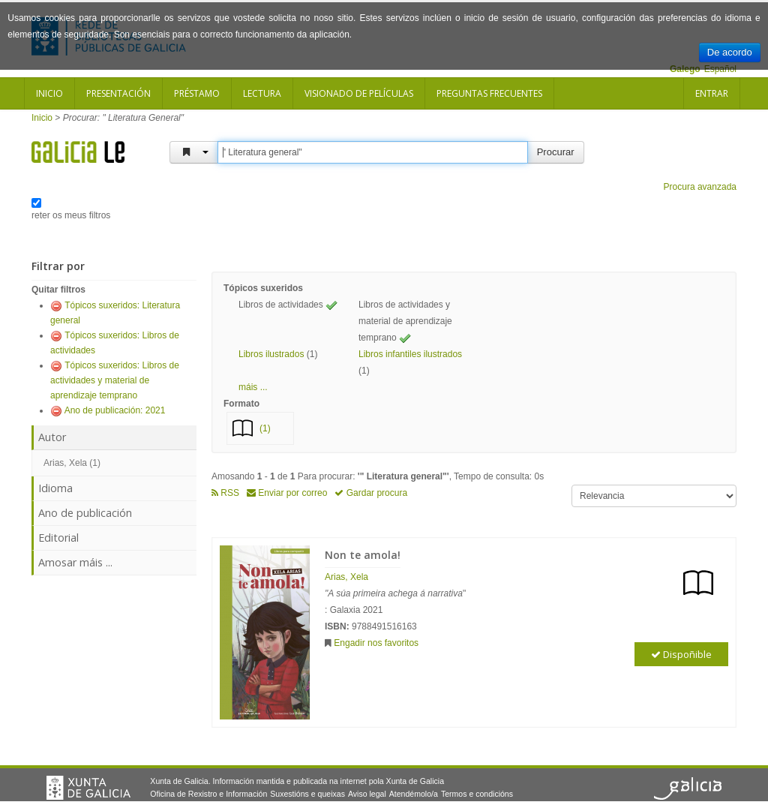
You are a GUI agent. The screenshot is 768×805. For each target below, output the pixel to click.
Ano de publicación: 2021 (115, 410)
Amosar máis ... (75, 562)
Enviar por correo (287, 493)
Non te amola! (362, 555)
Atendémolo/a (413, 793)
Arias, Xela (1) (72, 463)
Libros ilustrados (271, 354)
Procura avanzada (700, 187)
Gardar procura (370, 493)
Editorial (58, 537)
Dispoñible (681, 654)
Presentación (118, 93)
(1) (265, 428)
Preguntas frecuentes (489, 93)
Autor (52, 437)
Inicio (49, 93)
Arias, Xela (346, 577)
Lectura (262, 93)
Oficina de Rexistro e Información (208, 793)
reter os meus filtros (71, 215)
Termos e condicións (477, 793)
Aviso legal (367, 793)
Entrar (711, 93)
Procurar (555, 152)
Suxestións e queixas (307, 793)
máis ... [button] (253, 387)
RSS (225, 493)
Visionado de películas (358, 93)
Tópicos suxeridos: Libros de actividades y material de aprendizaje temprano (114, 380)
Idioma (55, 488)
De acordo (729, 52)
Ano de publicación (85, 513)
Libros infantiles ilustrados (410, 354)
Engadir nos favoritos (376, 643)
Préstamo (197, 93)
